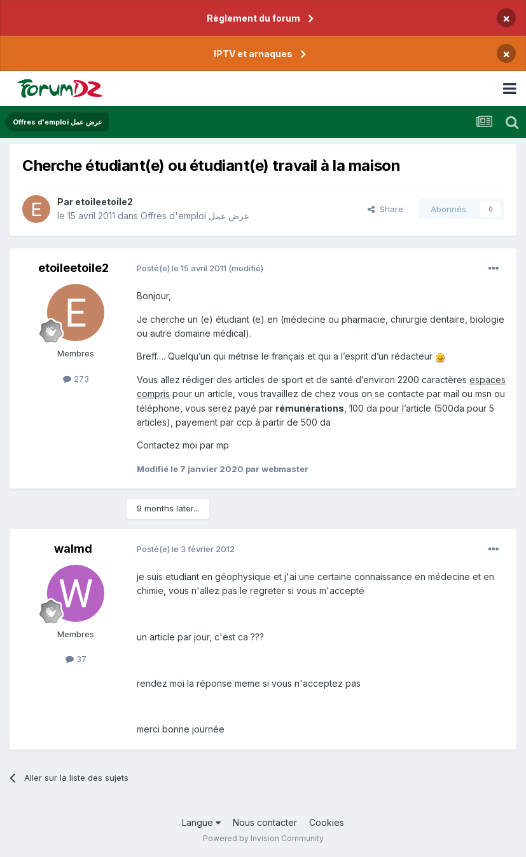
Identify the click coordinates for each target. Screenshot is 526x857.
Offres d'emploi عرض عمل (195, 215)
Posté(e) (181, 268)
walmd (73, 548)
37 (76, 659)
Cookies (326, 822)
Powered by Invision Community (263, 838)
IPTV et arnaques (253, 53)
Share (385, 209)
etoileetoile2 (104, 201)
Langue (201, 822)
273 (76, 379)
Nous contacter (265, 822)
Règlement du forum (253, 18)
